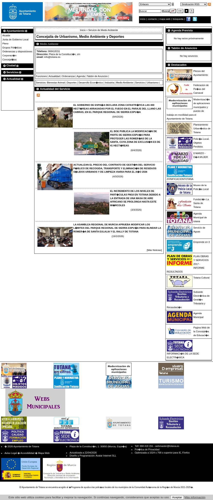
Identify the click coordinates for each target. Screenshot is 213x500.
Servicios (140, 82)
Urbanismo (152, 82)
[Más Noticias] (154, 250)
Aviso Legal (10, 453)
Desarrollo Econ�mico (90, 82)
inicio (143, 19)
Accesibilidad (27, 453)
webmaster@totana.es (167, 446)
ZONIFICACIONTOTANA (180, 179)
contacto (152, 19)
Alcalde (6, 35)
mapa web (165, 19)
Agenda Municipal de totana (200, 217)
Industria (109, 82)
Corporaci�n (9, 55)
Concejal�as (9, 59)
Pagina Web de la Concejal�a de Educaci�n (201, 331)
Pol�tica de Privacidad (147, 449)
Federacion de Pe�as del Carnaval (201, 89)
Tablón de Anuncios (97, 76)
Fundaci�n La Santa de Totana (201, 203)
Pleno (5, 43)
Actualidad (54, 76)
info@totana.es (52, 57)
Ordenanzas (68, 76)
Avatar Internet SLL (106, 455)
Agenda (81, 76)
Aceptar (177, 497)
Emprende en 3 (201, 242)
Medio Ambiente (124, 82)
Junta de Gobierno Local (15, 39)
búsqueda (178, 19)
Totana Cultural (201, 277)
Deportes (71, 82)
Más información (195, 497)
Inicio (83, 30)
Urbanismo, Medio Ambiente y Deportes (91, 36)
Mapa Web (44, 453)
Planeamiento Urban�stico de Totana (201, 128)
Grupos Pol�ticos (12, 47)
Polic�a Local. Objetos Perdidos (201, 143)
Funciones (41, 76)
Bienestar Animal (56, 82)
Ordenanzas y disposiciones (17, 51)
